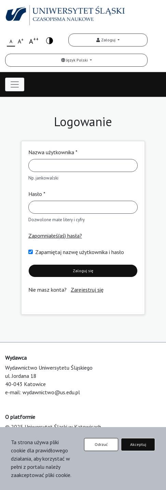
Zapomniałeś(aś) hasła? (55, 235)
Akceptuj (138, 444)
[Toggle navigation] (14, 84)
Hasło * (36, 193)
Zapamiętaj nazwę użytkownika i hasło (79, 252)
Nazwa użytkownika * (53, 152)
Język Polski (75, 60)
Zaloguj (106, 39)
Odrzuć (101, 444)
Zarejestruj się (87, 289)
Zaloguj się (83, 270)
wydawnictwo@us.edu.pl (51, 392)
